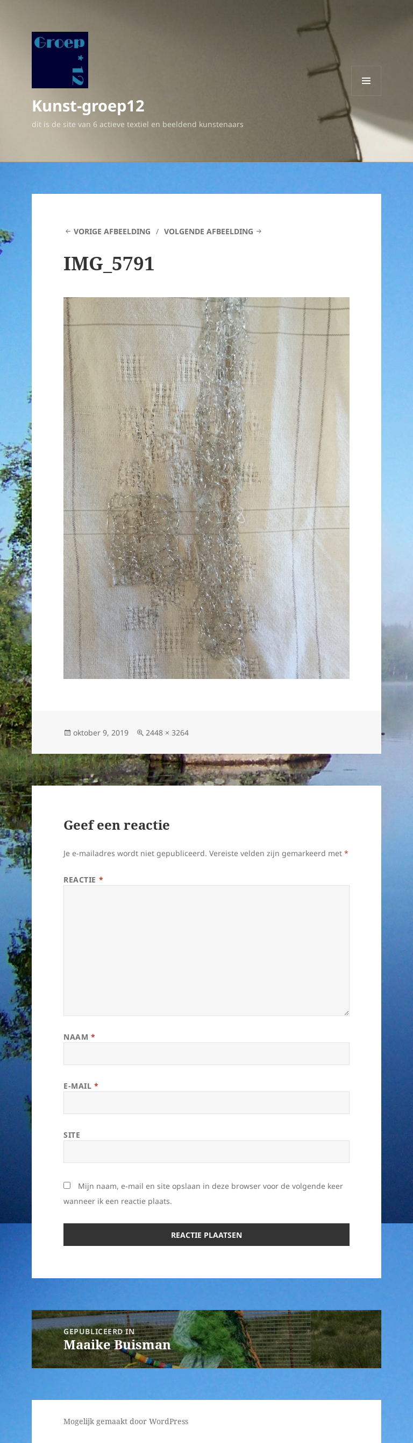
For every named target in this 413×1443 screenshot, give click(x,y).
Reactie (83, 879)
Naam (79, 1037)
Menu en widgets (366, 95)
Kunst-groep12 (88, 105)
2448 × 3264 (167, 732)
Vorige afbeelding (112, 231)
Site (71, 1135)
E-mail (80, 1086)
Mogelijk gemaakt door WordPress (125, 1421)
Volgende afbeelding (208, 231)
